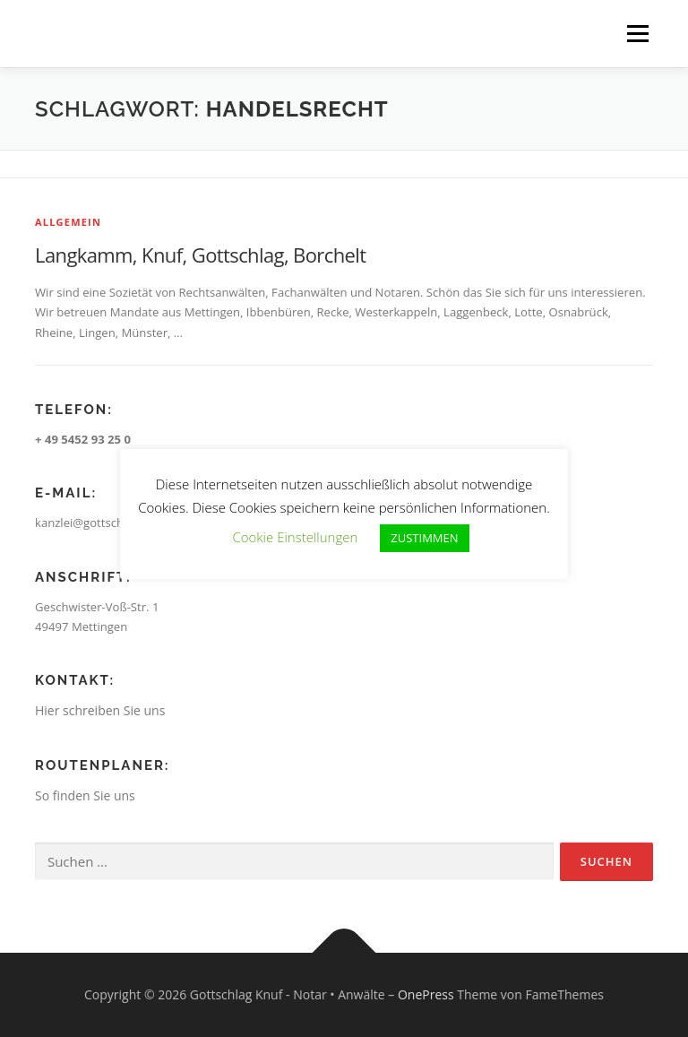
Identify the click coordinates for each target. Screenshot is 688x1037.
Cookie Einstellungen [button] (294, 537)
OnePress (426, 994)
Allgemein (68, 222)
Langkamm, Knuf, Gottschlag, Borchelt (200, 254)
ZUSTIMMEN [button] (424, 538)
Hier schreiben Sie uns (100, 710)
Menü (637, 33)
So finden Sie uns (85, 795)
